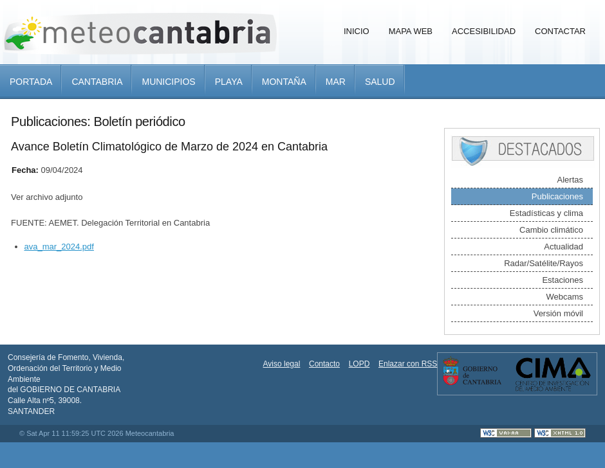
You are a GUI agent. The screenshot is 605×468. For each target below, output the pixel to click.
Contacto (324, 363)
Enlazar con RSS (407, 363)
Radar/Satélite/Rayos (543, 263)
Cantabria (96, 81)
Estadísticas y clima (546, 213)
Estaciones (562, 280)
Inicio (356, 31)
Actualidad (563, 246)
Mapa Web (411, 31)
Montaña (284, 81)
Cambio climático (551, 230)
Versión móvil (558, 313)
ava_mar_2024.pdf (59, 246)
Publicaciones (557, 196)
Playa (229, 81)
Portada (31, 81)
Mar (336, 81)
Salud (380, 81)
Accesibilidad (484, 31)
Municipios (168, 81)
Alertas (570, 179)
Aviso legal (282, 363)
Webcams (564, 297)
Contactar (560, 31)
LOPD (359, 363)
